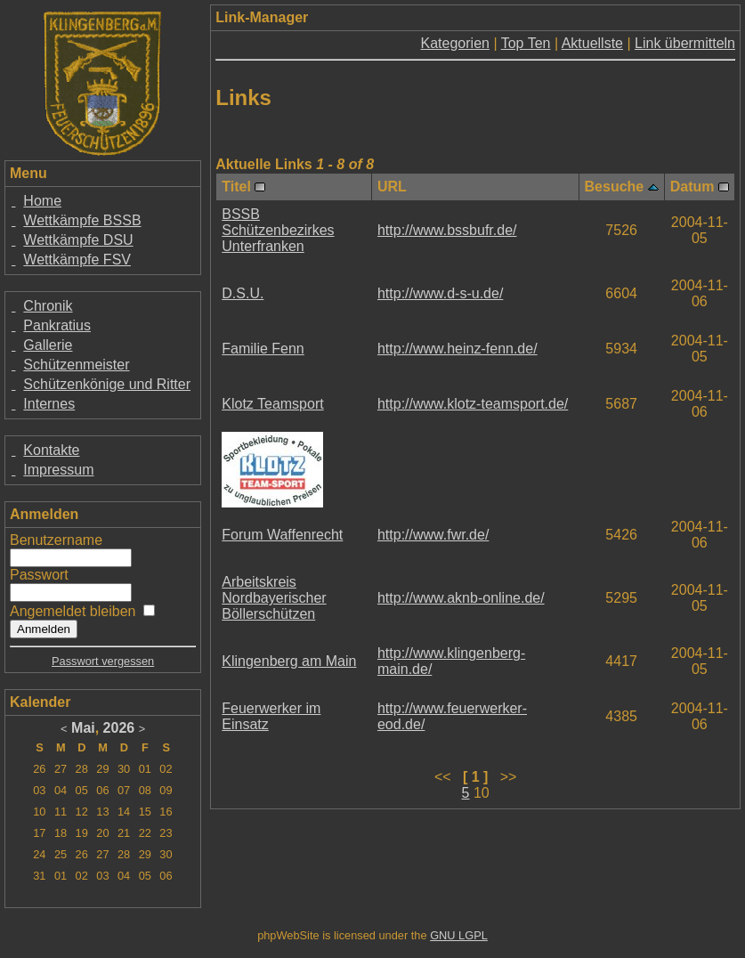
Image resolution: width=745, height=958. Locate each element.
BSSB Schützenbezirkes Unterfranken (278, 230)
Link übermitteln (685, 43)
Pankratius (57, 325)
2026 (119, 727)
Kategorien (455, 43)
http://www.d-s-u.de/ (440, 293)
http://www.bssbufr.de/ (447, 230)
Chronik (47, 305)
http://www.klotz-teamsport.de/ (472, 403)
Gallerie (47, 345)
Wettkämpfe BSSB (82, 220)
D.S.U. (242, 293)
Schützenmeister (76, 364)
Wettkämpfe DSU (78, 240)
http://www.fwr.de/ (433, 534)
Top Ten (526, 43)
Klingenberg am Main (289, 661)
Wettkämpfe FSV (77, 259)
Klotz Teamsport (272, 403)
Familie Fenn (263, 348)
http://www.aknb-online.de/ (461, 597)
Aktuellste (592, 43)
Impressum (58, 469)
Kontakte (51, 450)
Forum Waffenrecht (282, 534)
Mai (83, 727)
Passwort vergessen (103, 661)
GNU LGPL (459, 935)
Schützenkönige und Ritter (106, 384)
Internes (49, 403)
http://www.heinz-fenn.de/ (457, 348)
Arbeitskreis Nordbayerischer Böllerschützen (274, 597)
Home (42, 200)
